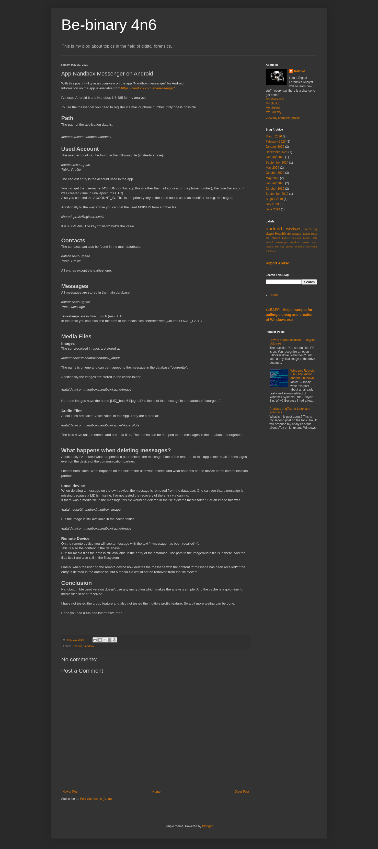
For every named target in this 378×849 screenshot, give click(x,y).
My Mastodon (275, 99)
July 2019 (272, 204)
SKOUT (276, 238)
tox (267, 237)
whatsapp (271, 251)
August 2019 (274, 199)
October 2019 (275, 188)
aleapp (296, 233)
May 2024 (272, 167)
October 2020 (275, 173)
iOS (315, 238)
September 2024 (277, 162)
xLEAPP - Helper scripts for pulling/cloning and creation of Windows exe (290, 315)
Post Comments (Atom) (96, 799)
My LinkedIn (274, 108)
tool (308, 246)
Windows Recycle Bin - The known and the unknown (302, 374)
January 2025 (275, 157)
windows (293, 229)
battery (286, 238)
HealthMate (283, 233)
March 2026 (274, 136)
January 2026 (275, 146)
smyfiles (299, 246)
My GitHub (273, 103)
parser (305, 242)
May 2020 (272, 178)
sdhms (289, 246)
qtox (314, 242)
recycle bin (272, 246)
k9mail (269, 242)
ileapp (306, 233)
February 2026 (276, 141)
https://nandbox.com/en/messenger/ (148, 88)
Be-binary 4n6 (109, 24)
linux (314, 233)
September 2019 (277, 194)
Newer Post (70, 791)
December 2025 (277, 152)
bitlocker (296, 238)
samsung (310, 229)
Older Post (242, 791)
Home (156, 791)
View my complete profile (283, 118)
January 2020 (275, 183)
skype (270, 233)
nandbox (89, 646)
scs (282, 246)
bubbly (307, 238)
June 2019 (273, 209)
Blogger (207, 826)
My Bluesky (273, 112)
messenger (282, 242)
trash (314, 246)
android (77, 646)
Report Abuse (277, 263)
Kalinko (299, 71)
